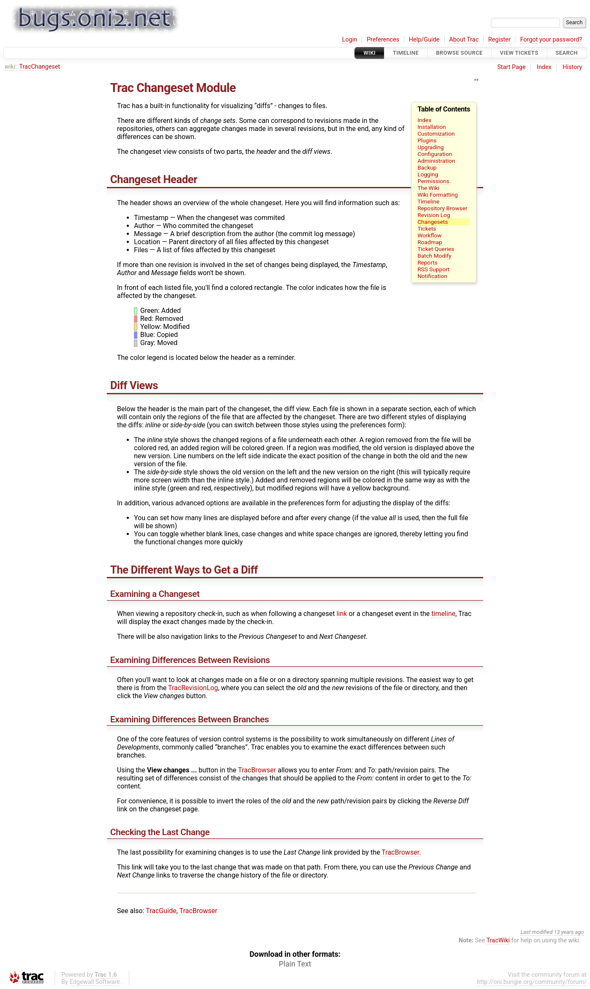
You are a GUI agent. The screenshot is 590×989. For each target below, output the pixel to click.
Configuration (434, 153)
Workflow (429, 235)
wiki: (11, 66)
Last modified (536, 932)
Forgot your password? (551, 39)
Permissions (433, 181)
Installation (431, 126)
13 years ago (569, 932)
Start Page (511, 67)
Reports (427, 262)
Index (544, 67)
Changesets (432, 221)
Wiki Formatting (437, 194)
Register (499, 39)
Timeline (406, 53)
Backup (427, 167)
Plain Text (295, 964)
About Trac (464, 39)
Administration (436, 160)
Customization (436, 133)
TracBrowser (257, 770)
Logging (427, 174)
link (342, 614)
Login (349, 39)
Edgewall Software (95, 982)
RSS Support (433, 269)
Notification (432, 276)
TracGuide (161, 911)
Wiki (369, 53)
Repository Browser (442, 208)
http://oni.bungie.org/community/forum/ (532, 982)
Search (567, 53)
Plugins (427, 140)
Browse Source (459, 53)
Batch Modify (434, 255)
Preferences (383, 39)
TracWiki (498, 940)
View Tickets (519, 53)
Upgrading (430, 147)
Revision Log (433, 215)
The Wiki (428, 187)
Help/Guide (424, 39)
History (572, 67)
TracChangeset (39, 66)
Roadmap (429, 242)
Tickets (426, 228)
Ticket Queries (435, 248)
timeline (443, 614)
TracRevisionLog (193, 688)
